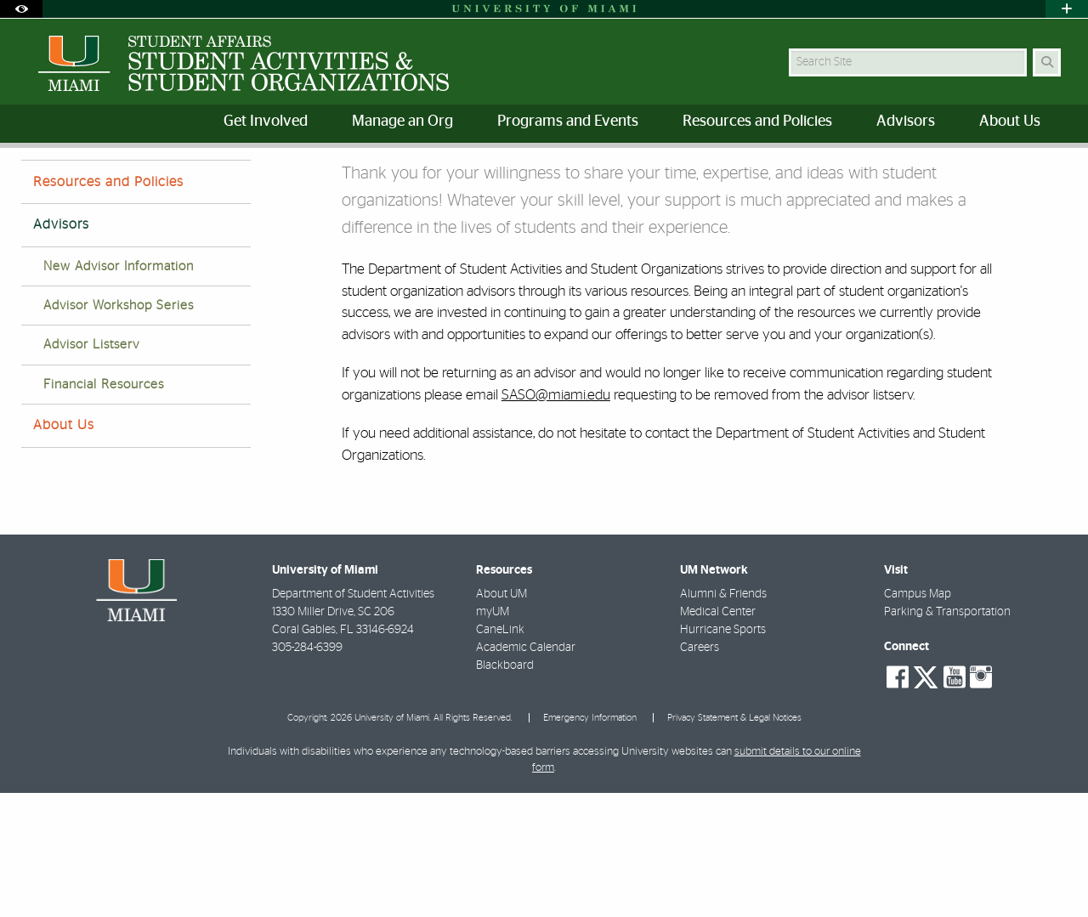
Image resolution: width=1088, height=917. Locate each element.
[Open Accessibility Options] (21, 9)
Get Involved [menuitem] (266, 121)
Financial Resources (103, 508)
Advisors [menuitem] (905, 121)
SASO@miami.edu (556, 519)
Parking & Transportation (947, 736)
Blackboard (505, 789)
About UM (501, 718)
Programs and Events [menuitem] (567, 121)
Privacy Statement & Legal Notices (734, 841)
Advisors (97, 183)
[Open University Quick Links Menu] (1067, 9)
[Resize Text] (1012, 172)
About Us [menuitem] (1009, 121)
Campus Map (917, 718)
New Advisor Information (118, 390)
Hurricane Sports (723, 754)
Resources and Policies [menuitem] (757, 121)
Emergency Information (590, 841)
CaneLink (500, 754)
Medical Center (718, 736)
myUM (492, 736)
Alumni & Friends (723, 718)
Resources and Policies (108, 306)
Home (35, 182)
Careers (699, 772)
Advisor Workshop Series (118, 429)
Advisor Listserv (91, 468)
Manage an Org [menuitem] (402, 121)
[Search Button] (1047, 62)
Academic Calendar (525, 772)
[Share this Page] (1053, 173)
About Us (63, 549)
